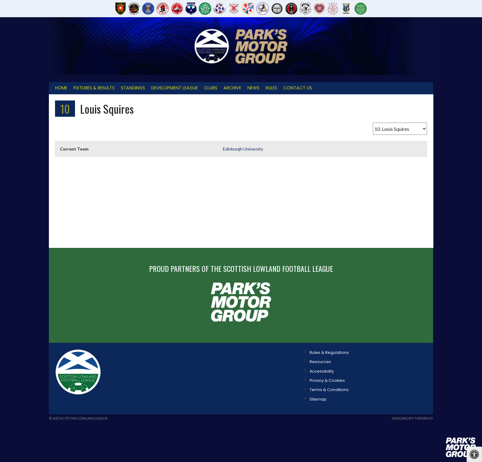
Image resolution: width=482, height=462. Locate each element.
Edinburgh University (243, 148)
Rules (271, 88)
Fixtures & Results (94, 88)
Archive (232, 88)
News (253, 88)
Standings (133, 88)
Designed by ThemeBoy (412, 418)
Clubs (210, 88)
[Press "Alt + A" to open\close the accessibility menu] (474, 454)
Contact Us (297, 88)
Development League (174, 88)
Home (61, 88)
